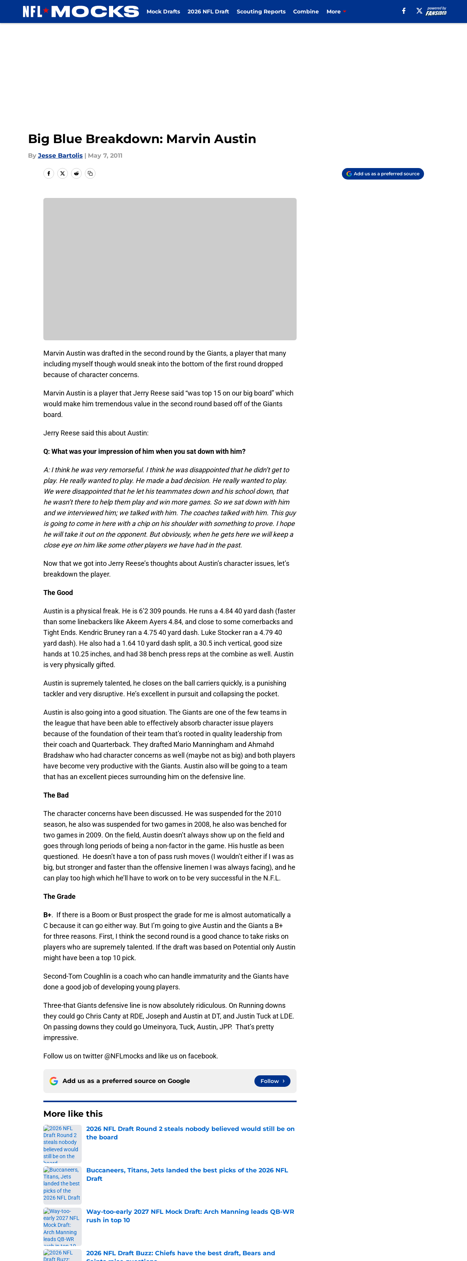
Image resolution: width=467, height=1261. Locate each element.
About (51, 1191)
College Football (91, 1137)
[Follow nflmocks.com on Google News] (272, 1081)
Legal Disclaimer (400, 1205)
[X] (419, 11)
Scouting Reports (261, 11)
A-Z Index (159, 1219)
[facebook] (404, 11)
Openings (159, 1191)
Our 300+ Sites (321, 1191)
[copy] (90, 173)
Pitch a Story (61, 1205)
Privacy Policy (165, 1205)
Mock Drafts (163, 11)
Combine (306, 11)
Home (51, 1137)
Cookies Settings (243, 1219)
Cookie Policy (319, 1205)
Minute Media (47, 1240)
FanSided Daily (397, 1191)
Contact (229, 1191)
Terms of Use (237, 1205)
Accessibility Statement (78, 1219)
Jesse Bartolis (60, 155)
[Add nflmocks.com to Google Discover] (383, 174)
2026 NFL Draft (208, 11)
